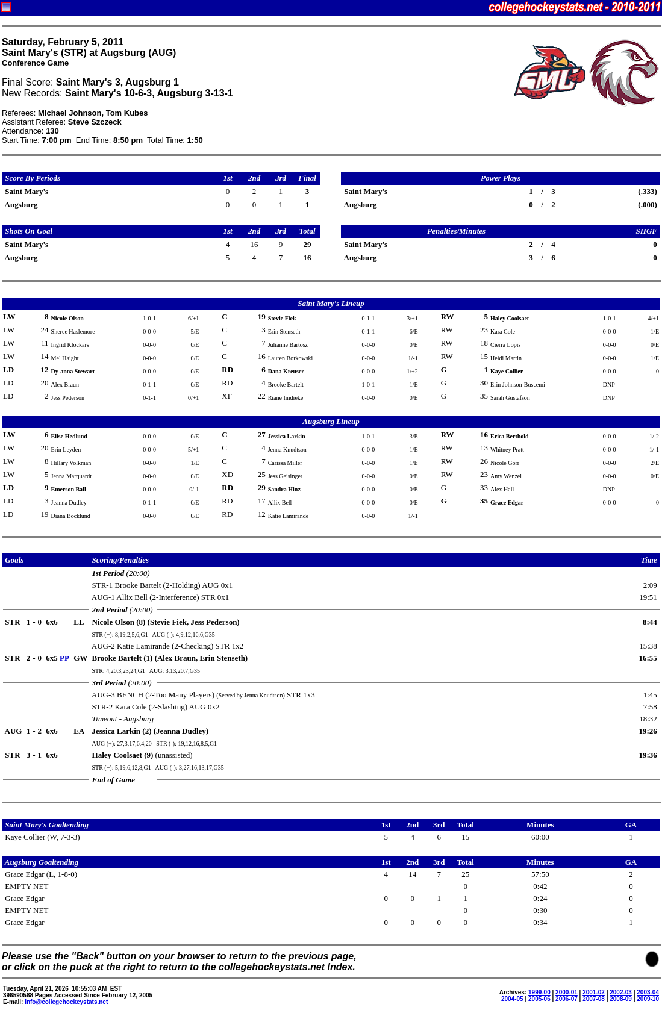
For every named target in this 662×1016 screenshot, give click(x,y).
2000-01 (566, 992)
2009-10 (648, 999)
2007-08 (593, 999)
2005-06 (539, 999)
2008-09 (621, 999)
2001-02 (593, 992)
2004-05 (512, 999)
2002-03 (621, 992)
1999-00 (539, 992)
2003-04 (648, 992)
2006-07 (566, 999)
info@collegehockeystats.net (66, 1002)
